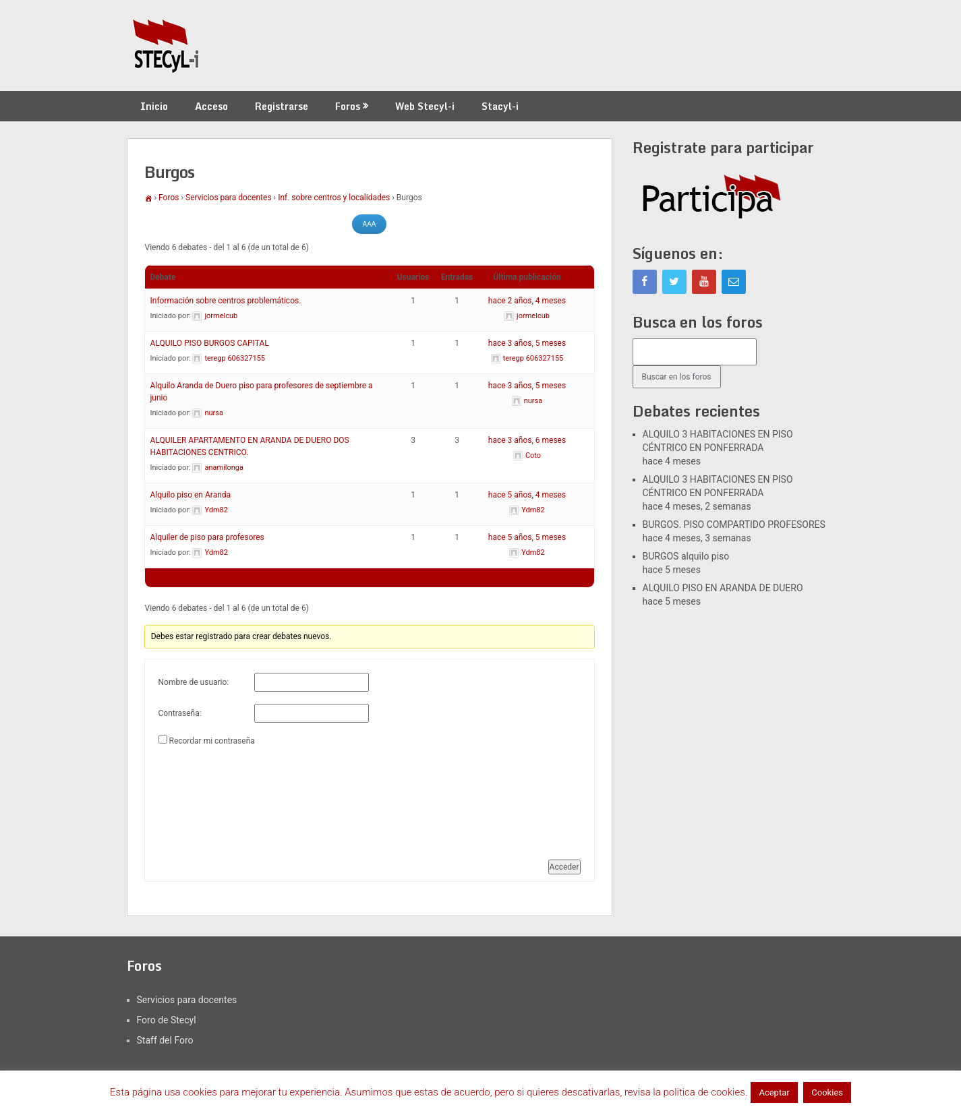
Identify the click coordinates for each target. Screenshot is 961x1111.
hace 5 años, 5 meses (527, 537)
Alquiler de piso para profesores (207, 537)
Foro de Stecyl (166, 1020)
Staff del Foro (165, 1040)
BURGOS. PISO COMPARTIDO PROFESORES (734, 524)
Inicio (154, 106)
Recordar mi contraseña (211, 741)
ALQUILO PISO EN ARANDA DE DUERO (723, 587)
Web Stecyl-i (425, 106)
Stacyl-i (500, 106)
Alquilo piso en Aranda (190, 495)
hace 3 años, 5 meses (527, 343)
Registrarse (281, 106)
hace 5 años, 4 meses (527, 495)
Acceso (211, 106)
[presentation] (213, 797)
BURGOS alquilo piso (686, 556)
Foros (347, 106)
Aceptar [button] (774, 1092)
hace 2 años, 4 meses (527, 300)
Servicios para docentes (228, 197)
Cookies (827, 1092)
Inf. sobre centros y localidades (334, 197)
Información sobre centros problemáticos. (225, 300)
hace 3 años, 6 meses (527, 440)
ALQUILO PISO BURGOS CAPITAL (209, 343)
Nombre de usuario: (193, 682)
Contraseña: (180, 713)
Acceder (564, 867)
